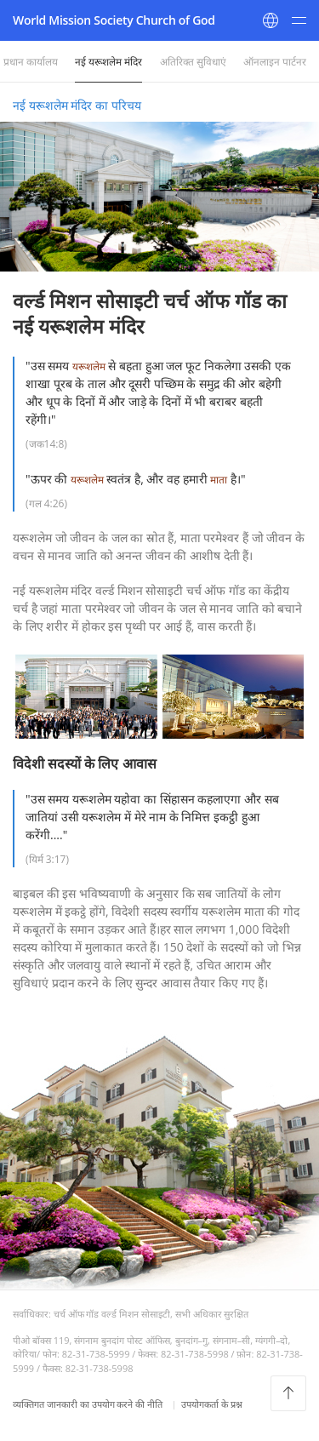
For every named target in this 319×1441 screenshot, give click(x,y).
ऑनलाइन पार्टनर (274, 61)
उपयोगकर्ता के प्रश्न (211, 1404)
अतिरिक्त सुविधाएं (193, 61)
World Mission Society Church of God (114, 20)
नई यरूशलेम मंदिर (108, 61)
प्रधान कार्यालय (30, 61)
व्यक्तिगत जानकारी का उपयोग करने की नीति (89, 1404)
